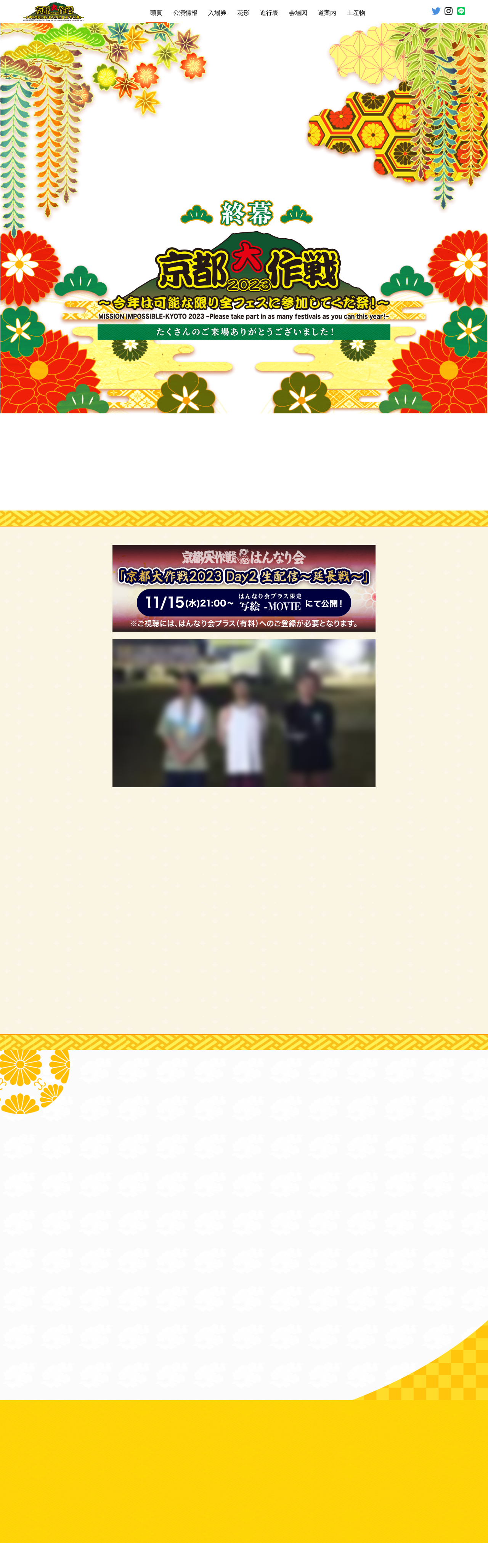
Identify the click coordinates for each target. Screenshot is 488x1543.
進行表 (269, 13)
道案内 (327, 13)
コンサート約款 (247, 1502)
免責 (178, 1502)
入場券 (217, 13)
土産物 (356, 13)
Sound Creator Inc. (301, 1519)
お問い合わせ (205, 1502)
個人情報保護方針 (293, 1502)
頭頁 (156, 13)
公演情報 (185, 13)
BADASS (262, 1519)
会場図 (298, 13)
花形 (243, 13)
